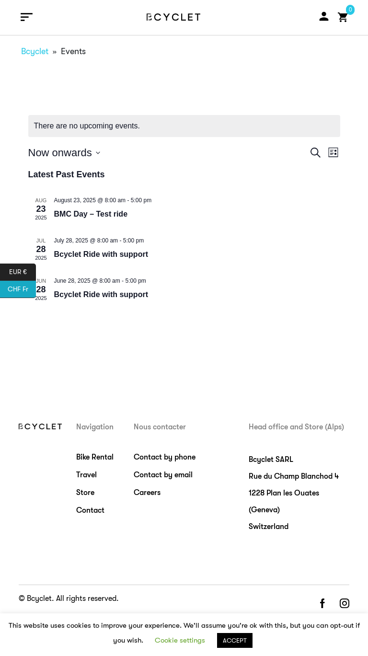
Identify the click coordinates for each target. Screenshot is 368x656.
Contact (90, 510)
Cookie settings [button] (180, 640)
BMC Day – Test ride (91, 214)
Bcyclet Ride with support (101, 254)
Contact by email (163, 475)
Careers (147, 492)
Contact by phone (165, 457)
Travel (86, 475)
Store (85, 492)
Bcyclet (34, 51)
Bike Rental (95, 457)
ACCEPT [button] (235, 640)
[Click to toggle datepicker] (64, 153)
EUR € (22, 272)
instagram (344, 604)
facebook (322, 604)
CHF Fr (22, 289)
